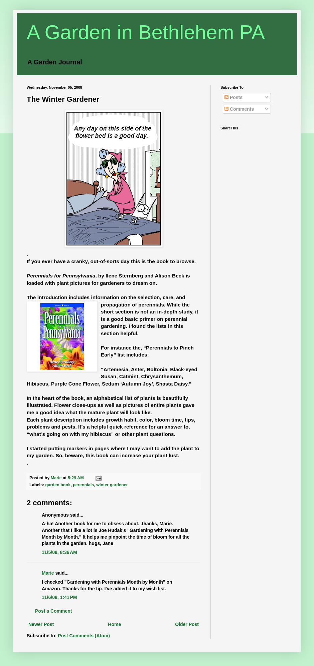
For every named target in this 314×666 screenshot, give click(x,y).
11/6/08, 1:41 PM (59, 597)
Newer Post (41, 624)
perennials (83, 485)
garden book (58, 485)
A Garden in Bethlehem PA (146, 32)
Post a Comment (53, 611)
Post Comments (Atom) (84, 635)
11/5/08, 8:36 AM (59, 552)
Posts (233, 97)
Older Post (187, 624)
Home (114, 624)
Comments (239, 109)
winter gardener (112, 485)
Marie (48, 573)
